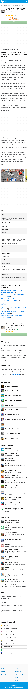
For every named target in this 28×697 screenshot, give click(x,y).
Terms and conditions (20, 666)
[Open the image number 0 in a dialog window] (12, 175)
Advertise (3, 671)
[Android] (5, 5)
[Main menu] (26, 1)
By (10, 13)
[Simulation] (15, 5)
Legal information (19, 674)
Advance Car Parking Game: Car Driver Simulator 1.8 (11, 611)
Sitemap (3, 674)
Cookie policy (18, 669)
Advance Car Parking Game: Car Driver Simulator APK (16, 9)
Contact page (16, 374)
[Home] (1, 5)
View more (14, 616)
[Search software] (23, 1)
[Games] (9, 5)
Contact (3, 669)
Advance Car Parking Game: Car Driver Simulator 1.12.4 (11, 597)
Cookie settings (19, 680)
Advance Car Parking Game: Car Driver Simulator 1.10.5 (11, 606)
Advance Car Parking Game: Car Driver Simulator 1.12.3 (11, 601)
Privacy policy (18, 671)
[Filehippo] (5, 1)
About (2, 666)
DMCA (16, 677)
